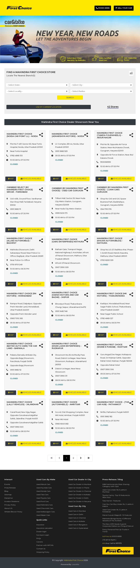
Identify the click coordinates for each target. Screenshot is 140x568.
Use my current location (48, 107)
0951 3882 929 (61, 151)
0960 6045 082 (61, 424)
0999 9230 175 (61, 213)
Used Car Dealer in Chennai (79, 491)
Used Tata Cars (42, 495)
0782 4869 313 (16, 155)
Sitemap (8, 495)
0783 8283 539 (106, 260)
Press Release (10, 488)
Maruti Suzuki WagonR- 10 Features (117, 515)
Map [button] (11, 179)
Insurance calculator (44, 528)
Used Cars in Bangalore (77, 525)
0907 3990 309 (61, 267)
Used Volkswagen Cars (45, 512)
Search (70, 98)
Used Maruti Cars (43, 484)
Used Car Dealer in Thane (78, 488)
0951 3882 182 (106, 416)
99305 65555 (117, 536)
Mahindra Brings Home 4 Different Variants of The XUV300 (116, 519)
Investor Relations (11, 501)
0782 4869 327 (106, 318)
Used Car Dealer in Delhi (78, 498)
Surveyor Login (42, 535)
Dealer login (41, 531)
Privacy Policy (10, 505)
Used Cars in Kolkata (76, 521)
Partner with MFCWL (45, 545)
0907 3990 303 (16, 427)
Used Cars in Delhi (75, 514)
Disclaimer (8, 498)
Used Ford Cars (42, 501)
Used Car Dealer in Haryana (79, 501)
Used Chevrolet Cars (44, 508)
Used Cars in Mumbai (77, 511)
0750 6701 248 (16, 264)
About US (8, 508)
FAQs (38, 538)
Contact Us (40, 549)
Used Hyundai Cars (44, 488)
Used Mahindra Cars (44, 505)
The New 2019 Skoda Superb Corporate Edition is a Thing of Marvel (117, 525)
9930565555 (105, 162)
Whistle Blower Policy (13, 512)
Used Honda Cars (43, 491)
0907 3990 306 (107, 369)
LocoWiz (75, 564)
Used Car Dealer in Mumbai (79, 484)
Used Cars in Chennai (77, 518)
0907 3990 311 (61, 376)
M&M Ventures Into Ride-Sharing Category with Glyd (115, 485)
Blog (6, 491)
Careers (39, 542)
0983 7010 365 (16, 318)
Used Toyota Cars (43, 498)
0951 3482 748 (61, 311)
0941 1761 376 (105, 209)
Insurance (40, 525)
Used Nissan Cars (43, 515)
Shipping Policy (42, 552)
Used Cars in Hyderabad (78, 528)
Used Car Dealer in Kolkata (79, 495)
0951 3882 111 (15, 209)
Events (7, 484)
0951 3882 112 (15, 370)
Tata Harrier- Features (111, 501)
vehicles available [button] (31, 179)
